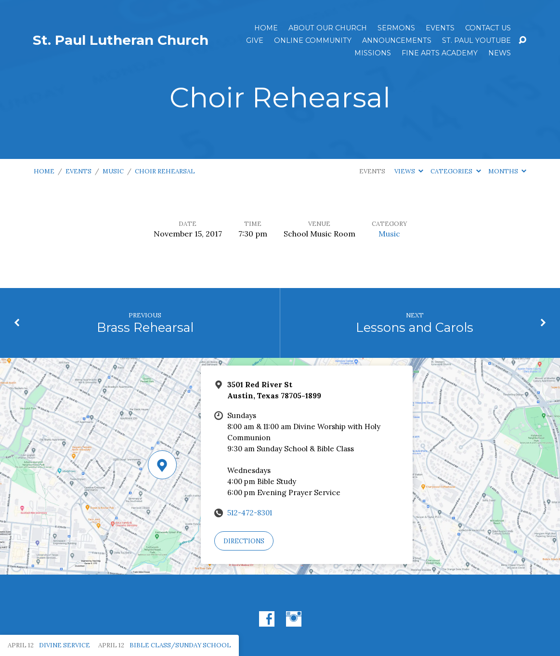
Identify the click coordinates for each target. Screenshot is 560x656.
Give (254, 40)
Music (113, 171)
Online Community (313, 40)
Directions (243, 541)
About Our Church (327, 28)
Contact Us (488, 28)
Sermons (396, 28)
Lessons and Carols (414, 327)
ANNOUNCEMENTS (396, 40)
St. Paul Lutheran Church (120, 40)
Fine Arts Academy (440, 53)
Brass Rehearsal (145, 327)
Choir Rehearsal (165, 171)
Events (440, 28)
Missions (372, 53)
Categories (455, 171)
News (499, 53)
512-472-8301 (249, 512)
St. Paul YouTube (476, 40)
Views (408, 171)
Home (266, 28)
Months (507, 171)
